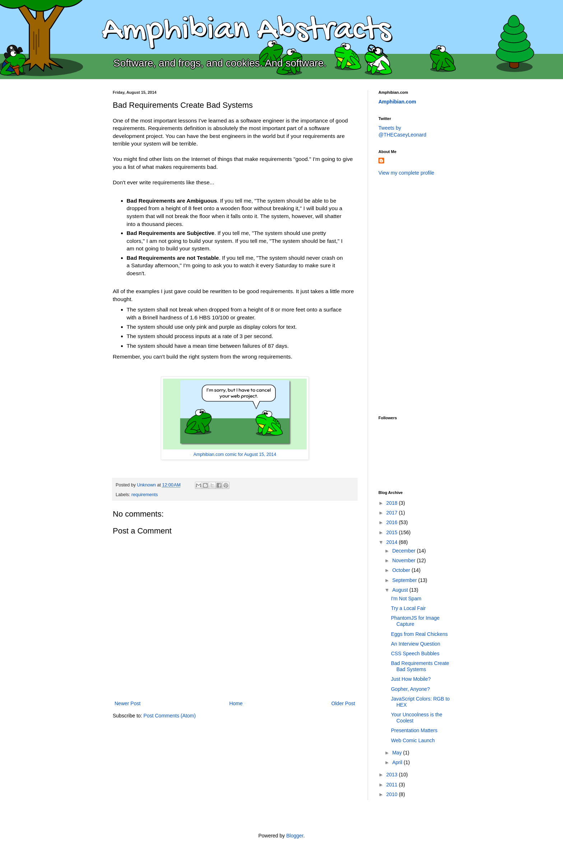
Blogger (294, 836)
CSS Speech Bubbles (415, 653)
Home (235, 703)
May (397, 753)
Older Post (343, 703)
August (400, 590)
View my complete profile (406, 173)
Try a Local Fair (408, 608)
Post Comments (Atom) (170, 716)
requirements (144, 494)
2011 (392, 784)
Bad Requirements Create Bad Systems (420, 666)
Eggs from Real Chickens (419, 634)
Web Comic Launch (413, 740)
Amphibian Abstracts (246, 31)
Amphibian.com (397, 102)
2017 (392, 513)
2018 (392, 503)
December (404, 551)
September (405, 580)
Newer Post (127, 703)
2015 (392, 532)
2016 (392, 522)
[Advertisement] (407, 295)
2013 (392, 774)
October (401, 570)
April (398, 762)
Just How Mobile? (411, 679)
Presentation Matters (414, 730)
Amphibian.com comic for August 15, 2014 (235, 454)
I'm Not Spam (406, 598)
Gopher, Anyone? (410, 689)
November (404, 560)
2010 (392, 794)
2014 (392, 542)
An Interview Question (415, 644)
